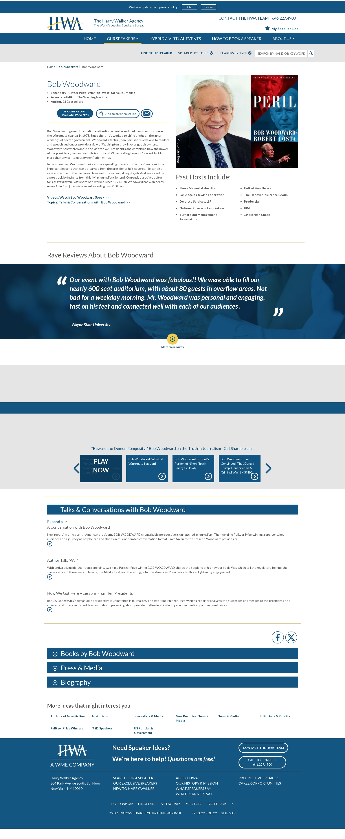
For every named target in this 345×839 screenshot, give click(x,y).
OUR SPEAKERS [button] (121, 38)
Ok (189, 7)
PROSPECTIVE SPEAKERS (259, 788)
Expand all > (57, 531)
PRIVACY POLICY (204, 823)
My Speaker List (281, 28)
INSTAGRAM (170, 814)
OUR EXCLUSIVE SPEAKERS (135, 793)
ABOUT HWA (187, 788)
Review (209, 7)
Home (51, 67)
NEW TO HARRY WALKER (133, 798)
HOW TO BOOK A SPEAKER (236, 38)
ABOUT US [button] (281, 38)
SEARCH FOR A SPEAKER (133, 788)
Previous (76, 479)
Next (268, 479)
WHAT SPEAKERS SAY (193, 798)
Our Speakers (68, 67)
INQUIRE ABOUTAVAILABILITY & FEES (75, 113)
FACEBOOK (217, 814)
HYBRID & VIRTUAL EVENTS (175, 38)
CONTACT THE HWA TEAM (243, 18)
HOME (90, 38)
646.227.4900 (284, 18)
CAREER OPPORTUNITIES (260, 793)
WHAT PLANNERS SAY (194, 804)
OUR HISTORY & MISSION (197, 793)
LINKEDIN (146, 814)
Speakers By (195, 53)
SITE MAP (228, 823)
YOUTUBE (194, 814)
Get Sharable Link (239, 458)
